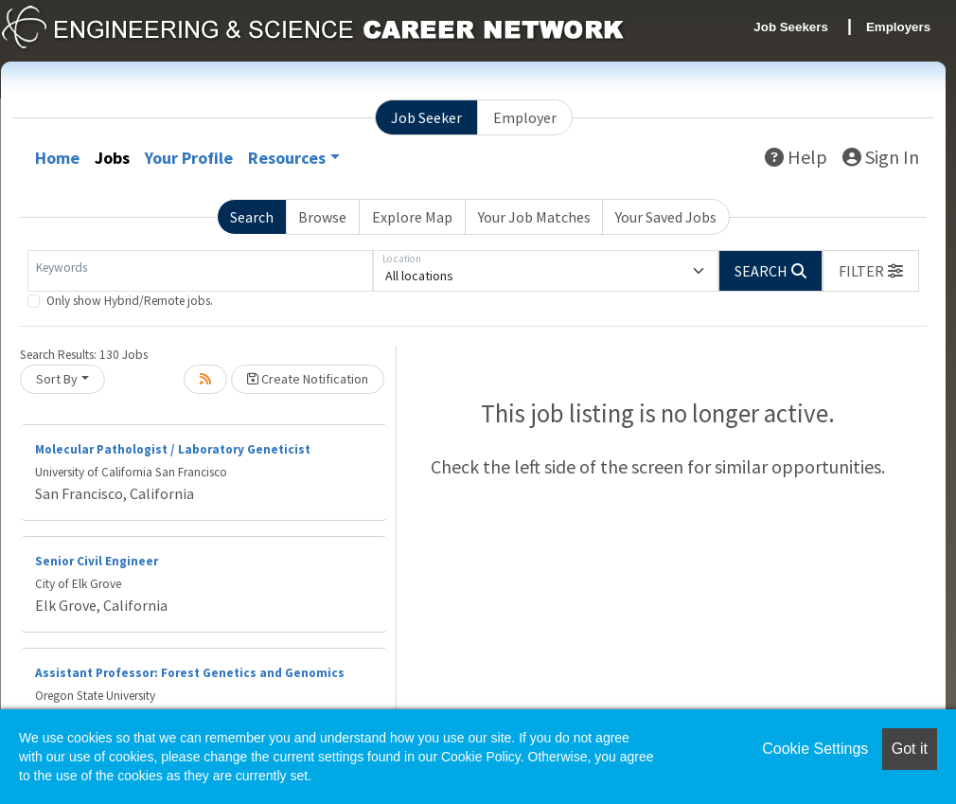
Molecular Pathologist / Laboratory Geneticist (172, 449)
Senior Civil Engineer (96, 561)
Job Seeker (426, 117)
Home (57, 158)
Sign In (880, 157)
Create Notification (307, 378)
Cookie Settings (815, 749)
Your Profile (189, 158)
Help (796, 157)
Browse (322, 216)
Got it (910, 749)
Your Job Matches (534, 216)
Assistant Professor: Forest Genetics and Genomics (190, 673)
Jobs (112, 158)
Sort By (57, 378)
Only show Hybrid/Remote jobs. (129, 301)
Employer (525, 117)
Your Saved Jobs (666, 216)
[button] (871, 271)
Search (252, 216)
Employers (898, 27)
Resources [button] (287, 158)
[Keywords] (200, 271)
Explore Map (412, 216)
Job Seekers (790, 27)
